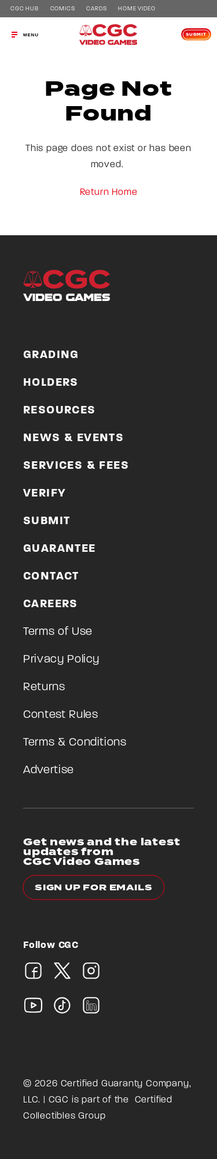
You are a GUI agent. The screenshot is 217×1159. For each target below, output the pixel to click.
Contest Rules (60, 715)
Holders (51, 383)
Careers (50, 604)
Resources (59, 410)
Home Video (136, 9)
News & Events (73, 438)
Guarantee (59, 549)
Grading (51, 355)
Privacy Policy (61, 659)
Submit (196, 34)
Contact (51, 576)
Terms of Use (58, 632)
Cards (96, 9)
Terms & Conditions (75, 742)
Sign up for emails (93, 888)
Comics (62, 9)
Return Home (109, 192)
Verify (44, 493)
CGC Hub (24, 9)
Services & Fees (76, 466)
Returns (44, 687)
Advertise (48, 770)
